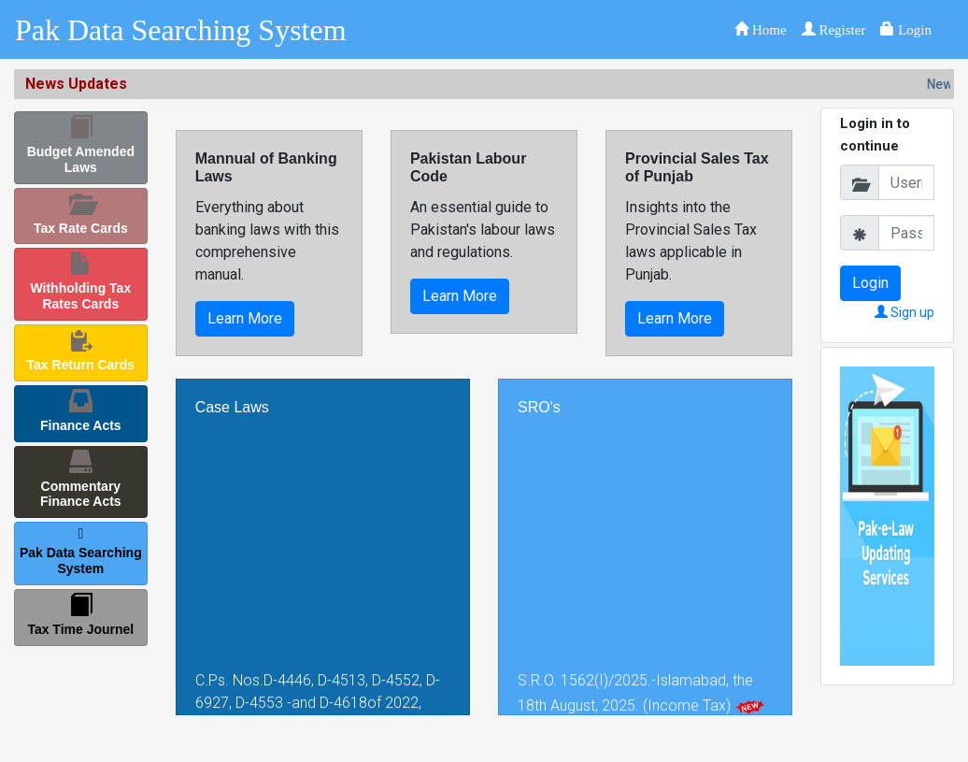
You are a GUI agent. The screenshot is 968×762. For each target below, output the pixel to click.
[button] (760, 29)
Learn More (244, 318)
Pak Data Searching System (181, 30)
